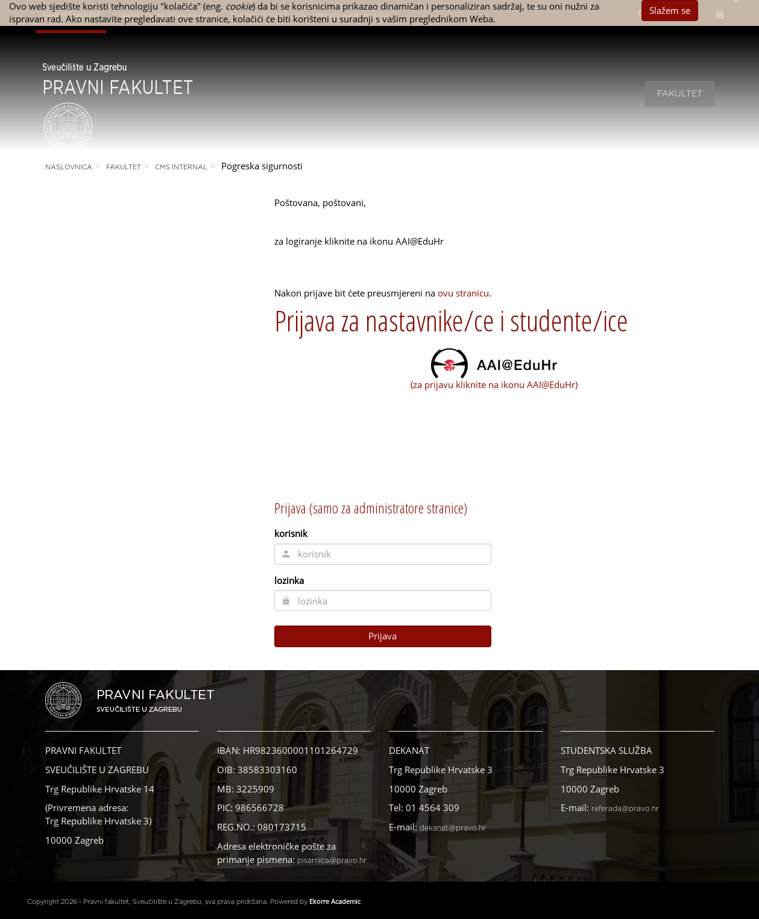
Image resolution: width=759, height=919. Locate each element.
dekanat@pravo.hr (453, 828)
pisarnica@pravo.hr (332, 860)
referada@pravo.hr (625, 808)
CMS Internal (181, 167)
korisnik (290, 533)
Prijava (382, 636)
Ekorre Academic (335, 901)
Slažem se (669, 10)
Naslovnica (68, 167)
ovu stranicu (463, 293)
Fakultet (679, 94)
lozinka (289, 580)
